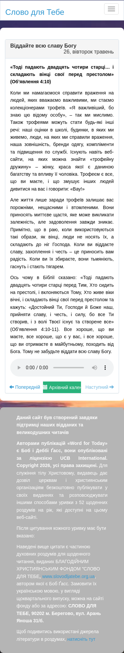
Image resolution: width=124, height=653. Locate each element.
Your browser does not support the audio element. (62, 368)
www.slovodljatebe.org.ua (68, 576)
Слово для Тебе (34, 12)
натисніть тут (81, 639)
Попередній (24, 387)
